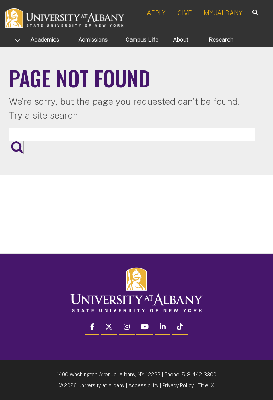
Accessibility (143, 385)
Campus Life (142, 39)
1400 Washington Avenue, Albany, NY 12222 (109, 374)
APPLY (156, 13)
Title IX (206, 385)
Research (221, 39)
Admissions (93, 39)
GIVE (185, 13)
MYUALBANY (223, 13)
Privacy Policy (178, 385)
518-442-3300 (199, 374)
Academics (44, 39)
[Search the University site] (132, 134)
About (180, 39)
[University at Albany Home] (65, 17)
